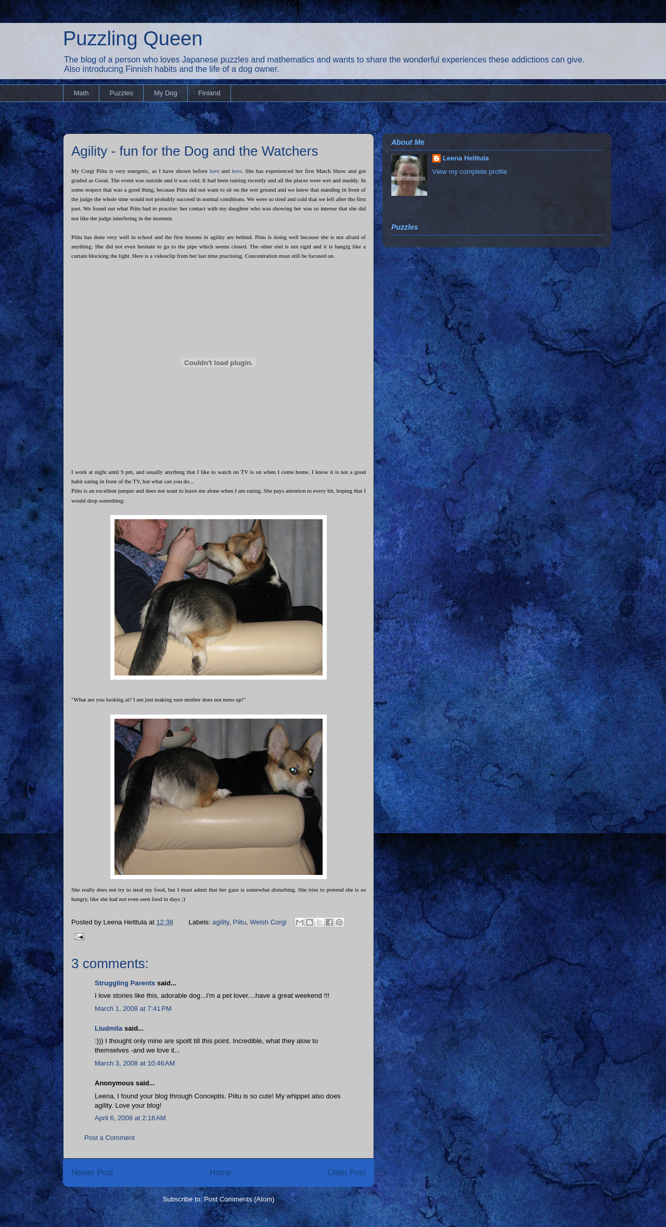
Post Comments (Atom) (239, 1199)
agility (220, 922)
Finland (209, 93)
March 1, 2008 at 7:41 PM (133, 1008)
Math (81, 93)
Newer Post (92, 1172)
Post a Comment (109, 1138)
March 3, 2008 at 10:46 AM (135, 1063)
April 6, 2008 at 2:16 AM (130, 1118)
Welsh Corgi (268, 922)
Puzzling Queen (132, 38)
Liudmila (108, 1028)
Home (221, 1172)
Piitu (239, 922)
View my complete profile (469, 172)
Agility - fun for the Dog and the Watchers (194, 151)
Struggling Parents (125, 983)
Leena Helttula (466, 158)
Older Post (346, 1172)
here (215, 171)
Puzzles (121, 93)
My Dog (165, 93)
